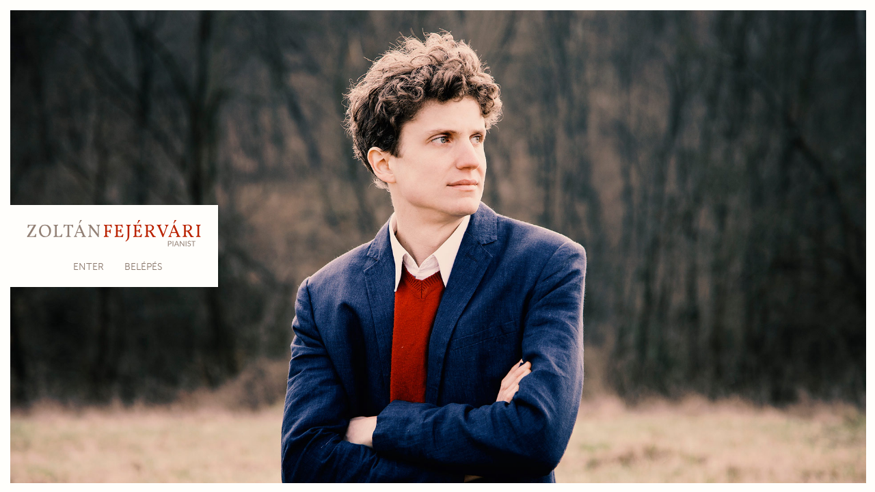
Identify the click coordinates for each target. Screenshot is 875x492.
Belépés (143, 267)
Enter (88, 267)
